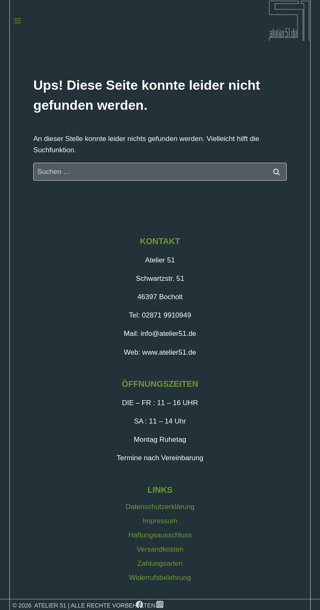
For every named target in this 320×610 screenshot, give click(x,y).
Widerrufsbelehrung (160, 578)
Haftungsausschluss (160, 535)
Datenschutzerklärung (159, 507)
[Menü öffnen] (17, 20)
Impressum (160, 521)
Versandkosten (160, 549)
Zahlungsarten (160, 563)
